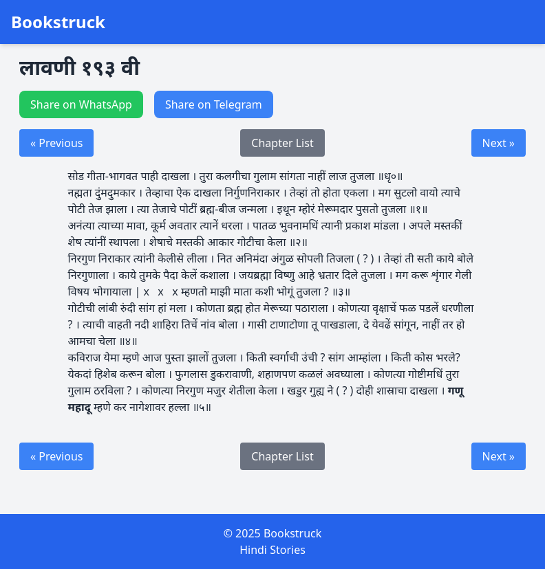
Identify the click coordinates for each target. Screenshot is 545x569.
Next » (498, 142)
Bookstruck (58, 22)
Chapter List (282, 142)
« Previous (56, 142)
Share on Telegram (213, 104)
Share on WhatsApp (81, 104)
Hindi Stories (272, 549)
